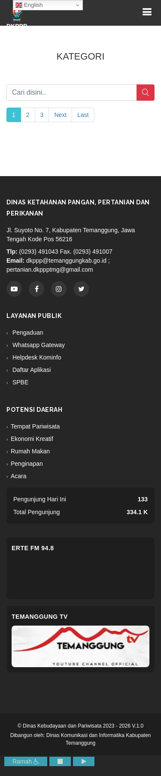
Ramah (25, 761)
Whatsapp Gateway (38, 345)
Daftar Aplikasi (31, 369)
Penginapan (27, 463)
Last (82, 114)
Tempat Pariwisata (35, 426)
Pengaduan (27, 332)
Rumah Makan (30, 451)
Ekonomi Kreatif (32, 438)
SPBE (19, 382)
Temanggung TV (40, 616)
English (29, 5)
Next (60, 114)
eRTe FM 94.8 (33, 548)
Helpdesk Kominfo (36, 357)
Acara (19, 476)
